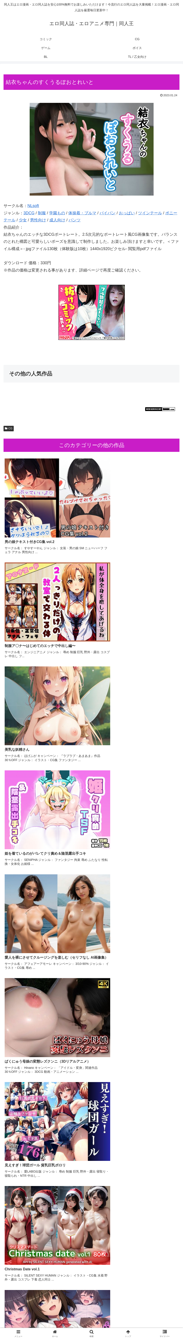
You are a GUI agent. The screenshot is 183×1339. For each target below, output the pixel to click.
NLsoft (33, 206)
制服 (42, 213)
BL (91, 1325)
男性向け (38, 220)
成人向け (57, 220)
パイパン (108, 213)
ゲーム (151, 1318)
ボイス (31, 1325)
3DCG (29, 213)
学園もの (57, 213)
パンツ (75, 220)
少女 (23, 220)
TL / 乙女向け (151, 1325)
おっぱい (127, 213)
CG (8, 428)
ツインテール (150, 213)
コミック (31, 1318)
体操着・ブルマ (82, 213)
